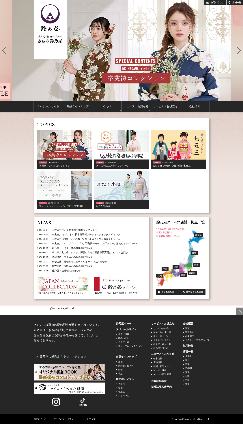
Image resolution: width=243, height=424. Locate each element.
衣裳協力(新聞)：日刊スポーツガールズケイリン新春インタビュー (87, 238)
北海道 (188, 356)
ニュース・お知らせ (162, 353)
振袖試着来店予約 (161, 386)
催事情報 (157, 358)
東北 (187, 360)
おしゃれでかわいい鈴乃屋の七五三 (172, 165)
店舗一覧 (188, 351)
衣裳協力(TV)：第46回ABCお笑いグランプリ (76, 230)
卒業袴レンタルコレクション (54, 165)
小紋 (120, 373)
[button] (4, 50)
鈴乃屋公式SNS (160, 348)
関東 (187, 364)
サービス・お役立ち (162, 323)
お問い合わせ (40, 419)
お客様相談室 (159, 381)
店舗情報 (157, 362)
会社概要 (188, 323)
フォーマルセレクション (130, 346)
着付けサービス (161, 336)
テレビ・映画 (160, 370)
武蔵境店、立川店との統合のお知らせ (72, 257)
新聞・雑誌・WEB (162, 366)
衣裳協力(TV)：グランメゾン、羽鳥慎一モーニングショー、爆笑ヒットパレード (95, 243)
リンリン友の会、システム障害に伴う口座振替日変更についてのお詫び (90, 252)
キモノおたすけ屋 (162, 332)
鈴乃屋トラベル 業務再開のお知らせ (72, 248)
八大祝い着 (123, 342)
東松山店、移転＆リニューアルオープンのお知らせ (79, 261)
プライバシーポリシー (65, 419)
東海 (187, 372)
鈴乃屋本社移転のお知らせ (66, 270)
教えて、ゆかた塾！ (163, 344)
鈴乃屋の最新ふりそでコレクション (63, 356)
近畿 (187, 376)
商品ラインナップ (126, 356)
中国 (187, 380)
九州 (187, 384)
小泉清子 (189, 336)
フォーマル (123, 395)
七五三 (121, 350)
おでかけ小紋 (103, 206)
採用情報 (188, 345)
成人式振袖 (123, 334)
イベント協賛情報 (162, 374)
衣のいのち (123, 338)
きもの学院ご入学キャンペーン (112, 165)
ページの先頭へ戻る (239, 311)
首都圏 (188, 368)
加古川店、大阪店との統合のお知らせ (72, 266)
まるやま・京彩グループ (197, 340)
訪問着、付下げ (126, 365)
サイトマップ (89, 419)
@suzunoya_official (62, 308)
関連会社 (189, 332)
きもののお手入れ (162, 340)
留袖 (120, 369)
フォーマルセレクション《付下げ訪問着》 (61, 206)
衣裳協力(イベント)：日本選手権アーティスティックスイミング (86, 234)
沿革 (187, 328)
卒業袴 (121, 384)
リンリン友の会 (161, 328)
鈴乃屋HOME (124, 323)
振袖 (120, 361)
